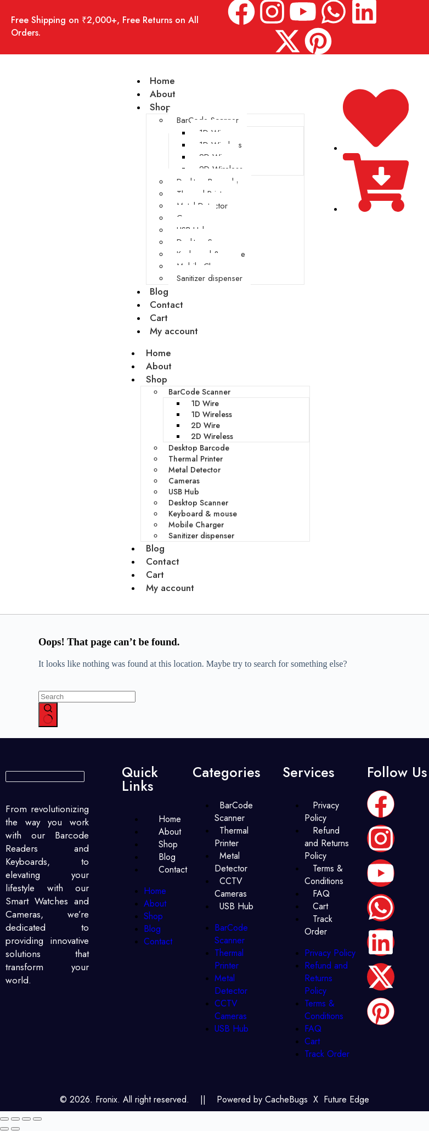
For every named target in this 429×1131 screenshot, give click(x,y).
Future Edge (346, 1099)
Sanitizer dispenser (209, 278)
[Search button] (48, 715)
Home (158, 352)
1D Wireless (211, 414)
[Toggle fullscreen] (15, 1119)
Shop (160, 107)
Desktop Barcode (198, 447)
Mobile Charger (196, 524)
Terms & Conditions (323, 874)
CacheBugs (286, 1099)
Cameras (184, 480)
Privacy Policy (321, 811)
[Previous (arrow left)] (4, 1128)
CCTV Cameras (230, 887)
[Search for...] (87, 696)
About (159, 366)
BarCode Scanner (199, 391)
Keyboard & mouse (202, 513)
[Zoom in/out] (4, 1119)
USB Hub (183, 491)
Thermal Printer (195, 458)
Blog (155, 548)
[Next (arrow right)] (15, 1128)
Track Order (318, 925)
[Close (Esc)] (37, 1119)
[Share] (26, 1119)
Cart (155, 574)
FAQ (312, 1028)
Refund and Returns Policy (326, 843)
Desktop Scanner (198, 502)
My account (174, 330)
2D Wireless (212, 436)
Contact (162, 561)
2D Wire (205, 425)
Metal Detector (194, 469)
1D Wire (205, 403)
